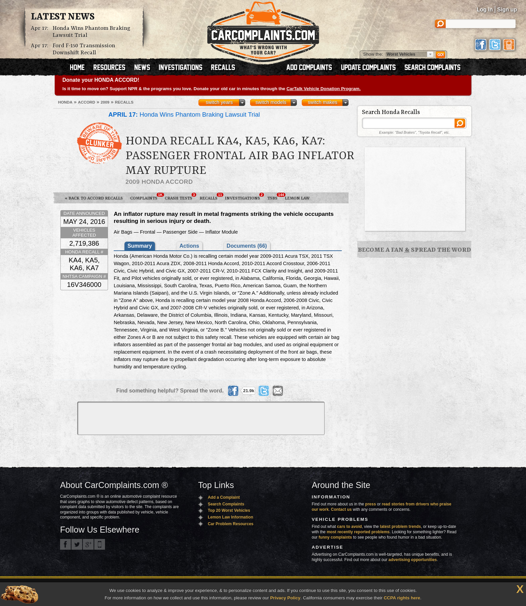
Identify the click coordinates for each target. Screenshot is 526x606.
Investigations (244, 197)
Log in (485, 9)
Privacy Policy (285, 597)
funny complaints (335, 537)
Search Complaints (226, 504)
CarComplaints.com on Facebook (65, 544)
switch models (270, 102)
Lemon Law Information (230, 517)
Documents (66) (247, 246)
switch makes (322, 102)
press (370, 504)
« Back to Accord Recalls (94, 198)
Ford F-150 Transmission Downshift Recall (84, 49)
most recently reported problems (358, 532)
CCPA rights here (402, 597)
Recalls (210, 197)
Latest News (63, 17)
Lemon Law (297, 198)
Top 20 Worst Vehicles (229, 510)
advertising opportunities (412, 559)
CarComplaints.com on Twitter (76, 544)
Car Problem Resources (230, 524)
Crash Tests (180, 197)
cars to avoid (349, 526)
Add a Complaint (224, 497)
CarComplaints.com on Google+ (88, 544)
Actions (189, 246)
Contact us (341, 509)
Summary (139, 246)
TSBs (274, 197)
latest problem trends (400, 526)
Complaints (145, 197)
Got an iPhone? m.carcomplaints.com (99, 544)
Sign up (507, 9)
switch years (219, 102)
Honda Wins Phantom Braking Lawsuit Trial (91, 32)
